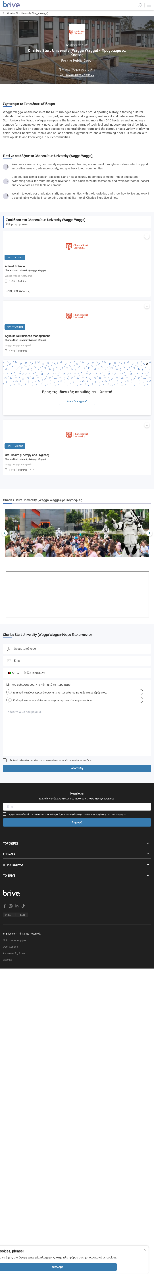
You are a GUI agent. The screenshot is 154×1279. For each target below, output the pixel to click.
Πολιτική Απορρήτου (116, 820)
